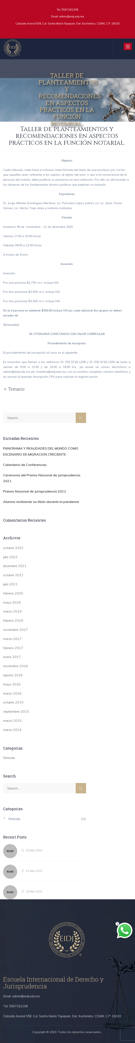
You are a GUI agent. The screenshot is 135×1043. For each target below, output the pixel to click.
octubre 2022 (13, 548)
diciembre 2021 (14, 566)
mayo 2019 (12, 602)
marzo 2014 (12, 730)
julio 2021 (10, 584)
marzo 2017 (12, 639)
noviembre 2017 (15, 630)
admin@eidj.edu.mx (71, 16)
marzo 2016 (12, 693)
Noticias (9, 758)
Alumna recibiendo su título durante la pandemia (41, 502)
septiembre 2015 (16, 711)
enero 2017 (12, 657)
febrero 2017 (13, 648)
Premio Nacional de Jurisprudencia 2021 (34, 491)
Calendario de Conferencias (24, 465)
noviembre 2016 (15, 666)
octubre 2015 (13, 702)
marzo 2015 (12, 720)
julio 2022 (10, 557)
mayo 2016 (12, 684)
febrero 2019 (13, 620)
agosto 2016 (13, 675)
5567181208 (69, 9)
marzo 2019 (12, 611)
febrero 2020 (13, 593)
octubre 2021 (13, 575)
